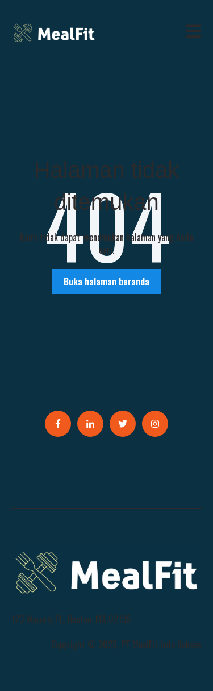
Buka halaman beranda (106, 281)
